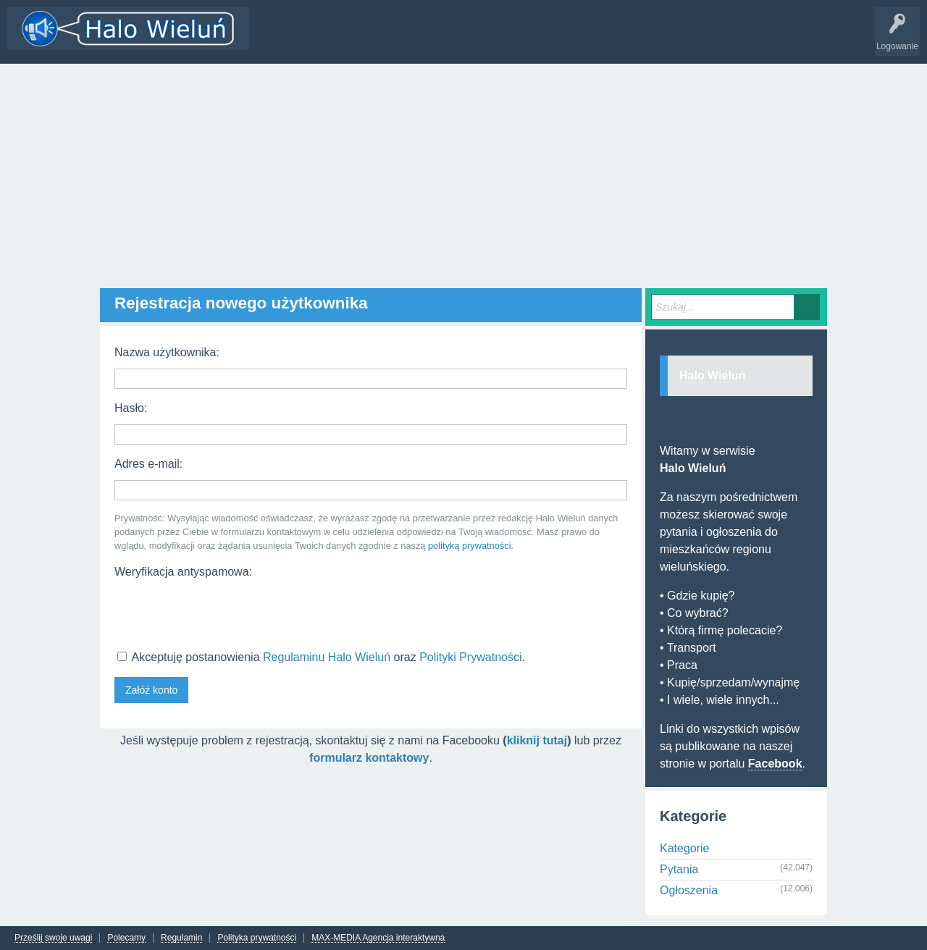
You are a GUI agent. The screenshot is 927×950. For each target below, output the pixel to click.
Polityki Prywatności (470, 657)
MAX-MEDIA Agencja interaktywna (378, 938)
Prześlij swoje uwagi (53, 938)
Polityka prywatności (256, 938)
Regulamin (181, 938)
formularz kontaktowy (369, 758)
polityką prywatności (469, 545)
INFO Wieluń (558, 39)
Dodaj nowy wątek (443, 39)
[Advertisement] (463, 172)
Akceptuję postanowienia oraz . (321, 657)
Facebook (775, 763)
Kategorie (371, 39)
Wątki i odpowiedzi (299, 39)
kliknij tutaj (537, 740)
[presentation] (224, 612)
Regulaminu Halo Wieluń (326, 657)
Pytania (679, 869)
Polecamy (126, 938)
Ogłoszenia (689, 890)
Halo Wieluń (712, 375)
